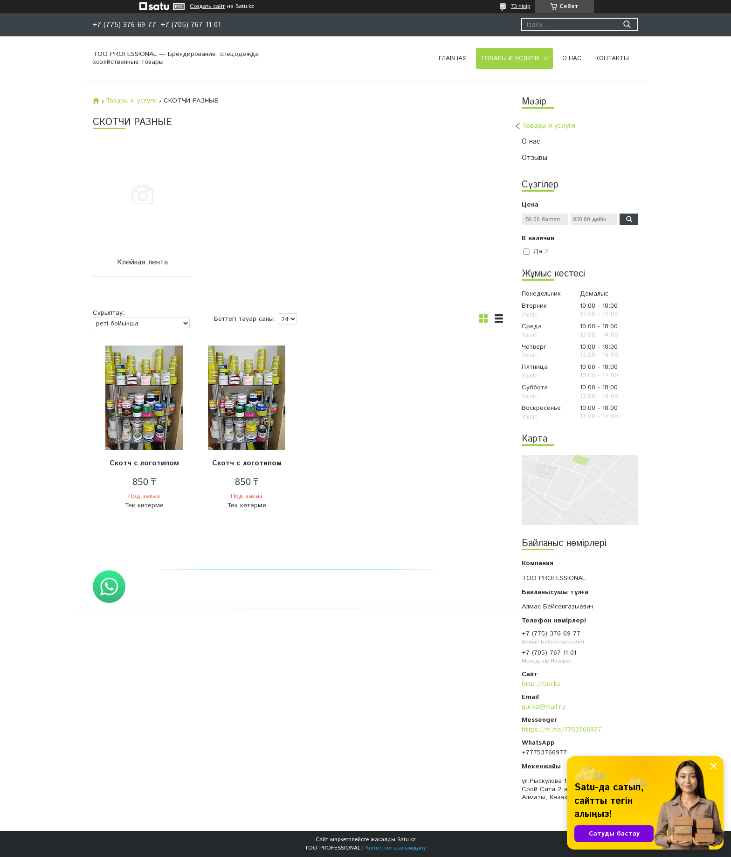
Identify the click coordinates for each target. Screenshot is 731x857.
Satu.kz (406, 839)
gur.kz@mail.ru (543, 707)
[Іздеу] (626, 24)
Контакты (612, 58)
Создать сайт (207, 6)
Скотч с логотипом (144, 463)
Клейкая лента (142, 262)
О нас (571, 58)
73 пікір (520, 6)
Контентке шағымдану (396, 848)
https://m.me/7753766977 (561, 729)
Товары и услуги (510, 58)
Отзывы (534, 158)
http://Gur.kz (541, 684)
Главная (453, 58)
